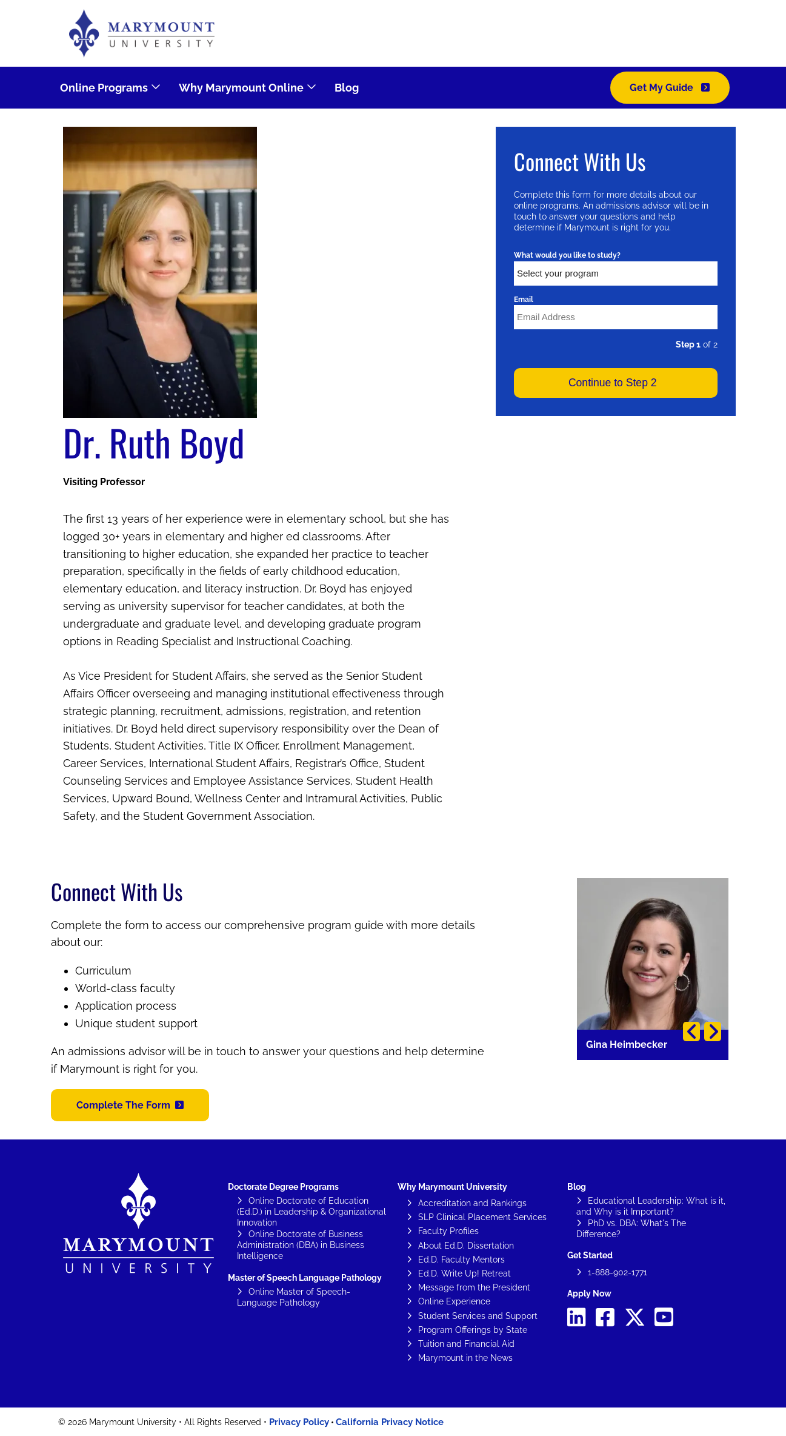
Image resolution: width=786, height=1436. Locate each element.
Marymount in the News (465, 1358)
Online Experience (454, 1301)
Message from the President (474, 1287)
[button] (130, 1105)
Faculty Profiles (448, 1231)
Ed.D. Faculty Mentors (461, 1259)
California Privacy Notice (390, 1422)
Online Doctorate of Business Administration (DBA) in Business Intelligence (300, 1245)
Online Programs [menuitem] (104, 87)
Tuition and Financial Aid (466, 1344)
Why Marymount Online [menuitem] (241, 87)
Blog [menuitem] (347, 87)
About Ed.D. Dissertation (466, 1245)
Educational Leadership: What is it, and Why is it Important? (650, 1206)
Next (712, 1031)
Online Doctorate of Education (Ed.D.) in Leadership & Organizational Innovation (311, 1211)
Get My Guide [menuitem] (663, 87)
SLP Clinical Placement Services (482, 1217)
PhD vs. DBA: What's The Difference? (631, 1228)
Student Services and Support (478, 1316)
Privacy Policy (299, 1422)
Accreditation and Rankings (472, 1203)
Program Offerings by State (472, 1330)
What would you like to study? (567, 255)
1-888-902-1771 (617, 1272)
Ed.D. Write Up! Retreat (464, 1273)
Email (523, 299)
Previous (691, 1031)
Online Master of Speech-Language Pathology (293, 1297)
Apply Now (589, 1293)
